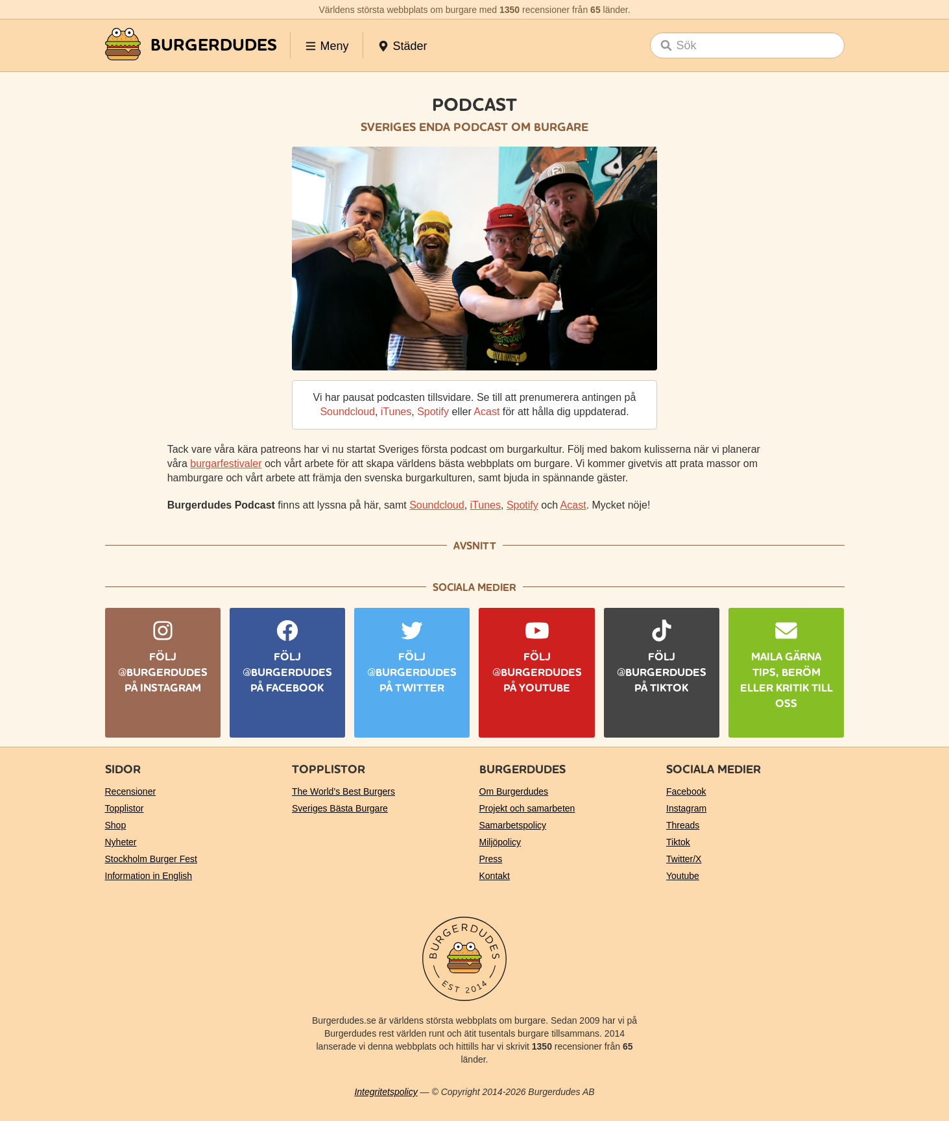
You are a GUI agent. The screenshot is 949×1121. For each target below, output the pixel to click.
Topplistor (124, 808)
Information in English (149, 876)
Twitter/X (683, 859)
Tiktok (678, 842)
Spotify (433, 411)
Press (491, 859)
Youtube (682, 876)
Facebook (686, 791)
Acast (486, 411)
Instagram (686, 808)
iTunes (396, 411)
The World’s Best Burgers (343, 791)
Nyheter (121, 842)
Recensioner (130, 791)
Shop (115, 825)
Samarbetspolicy (513, 825)
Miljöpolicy (500, 842)
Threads (682, 825)
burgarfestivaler (225, 463)
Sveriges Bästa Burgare (340, 808)
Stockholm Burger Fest (151, 859)
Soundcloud (347, 411)
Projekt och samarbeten (527, 808)
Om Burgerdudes (514, 791)
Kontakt (494, 876)
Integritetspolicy (385, 1092)
